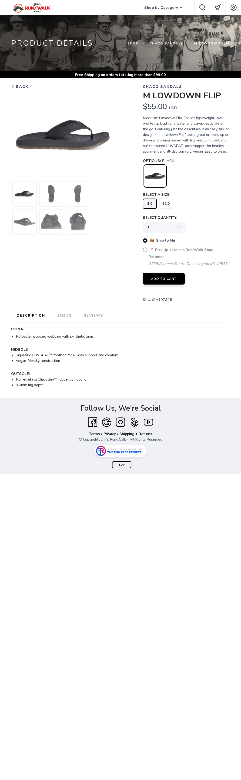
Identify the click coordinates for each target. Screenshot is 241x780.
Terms (94, 433)
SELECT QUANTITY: (160, 217)
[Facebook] (93, 422)
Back (19, 86)
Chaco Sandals (166, 43)
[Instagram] (120, 422)
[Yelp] (134, 422)
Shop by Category (161, 7)
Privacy (110, 433)
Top (122, 465)
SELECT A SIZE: (156, 194)
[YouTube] (148, 422)
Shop (132, 43)
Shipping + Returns (136, 433)
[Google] (107, 422)
